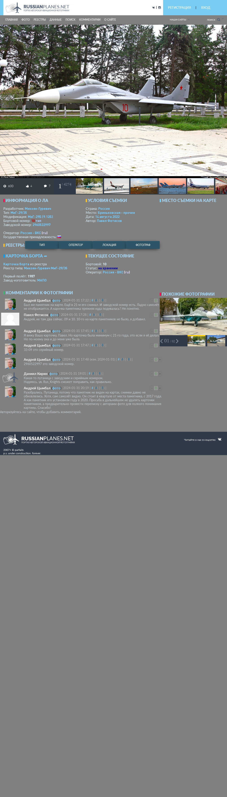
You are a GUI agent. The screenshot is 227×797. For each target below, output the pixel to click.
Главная (11, 19)
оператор (76, 245)
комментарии (89, 19)
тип (38, 221)
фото (26, 19)
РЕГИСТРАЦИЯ (179, 7)
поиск (70, 19)
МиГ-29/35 (19, 212)
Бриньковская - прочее (116, 212)
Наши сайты (178, 19)
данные (56, 19)
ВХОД (205, 7)
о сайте (110, 19)
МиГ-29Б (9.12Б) (40, 217)
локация (109, 245)
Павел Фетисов (109, 221)
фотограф (143, 245)
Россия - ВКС (30, 233)
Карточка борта (16, 264)
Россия (104, 208)
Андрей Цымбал (37, 300)
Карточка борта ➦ (26, 255)
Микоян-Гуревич (38, 208)
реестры (40, 19)
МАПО (42, 280)
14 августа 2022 (107, 217)
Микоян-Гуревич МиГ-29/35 (45, 268)
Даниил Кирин (36, 374)
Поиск (213, 19)
